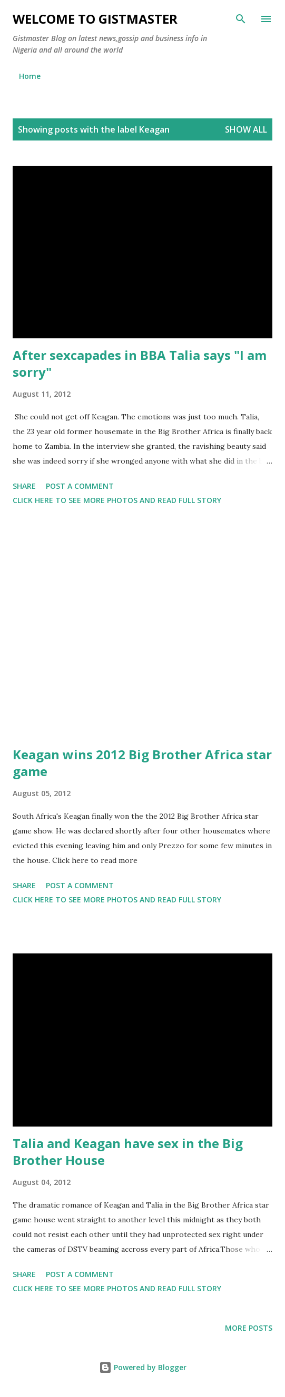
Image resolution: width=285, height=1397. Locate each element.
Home (30, 76)
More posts (248, 1328)
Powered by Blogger (142, 1367)
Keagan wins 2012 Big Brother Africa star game (142, 763)
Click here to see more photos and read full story (117, 500)
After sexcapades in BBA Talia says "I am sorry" (140, 363)
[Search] (240, 19)
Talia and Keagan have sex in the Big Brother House (128, 1151)
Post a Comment (80, 486)
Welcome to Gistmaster (95, 18)
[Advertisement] (142, 627)
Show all (246, 129)
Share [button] (24, 486)
